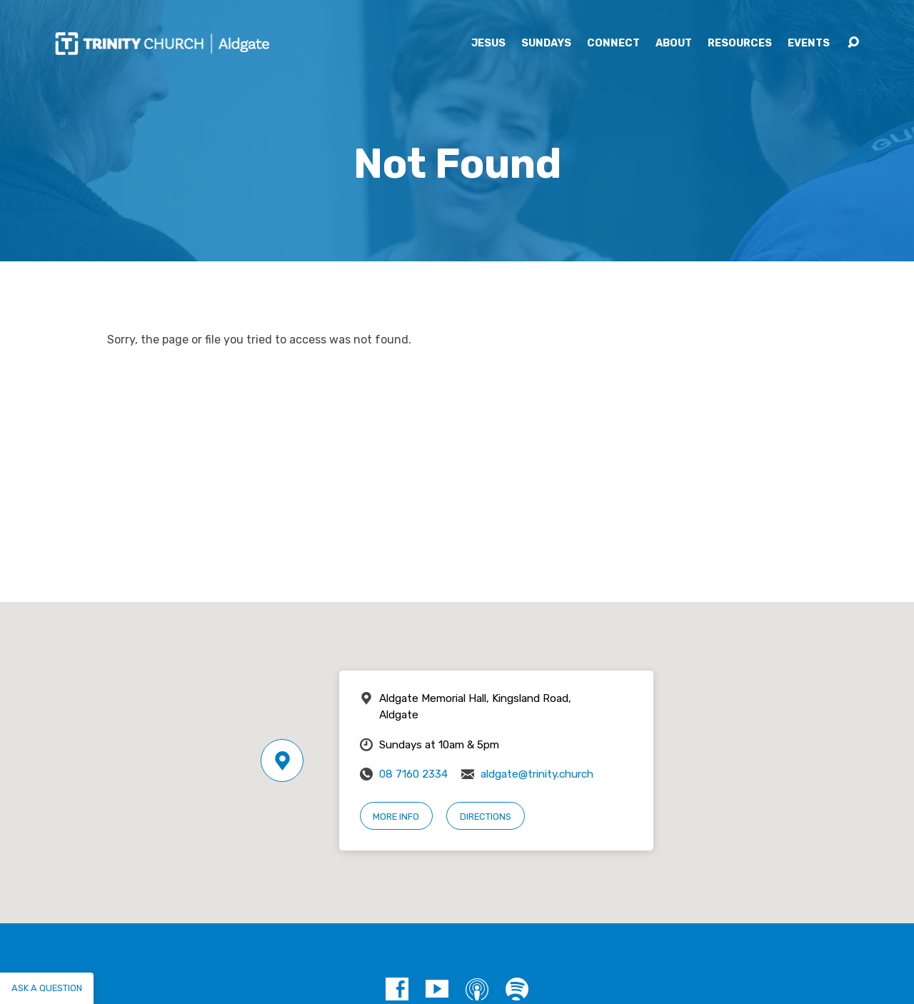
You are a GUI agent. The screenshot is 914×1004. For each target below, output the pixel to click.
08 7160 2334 (413, 774)
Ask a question (46, 988)
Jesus (488, 44)
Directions (485, 816)
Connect (613, 44)
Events (809, 44)
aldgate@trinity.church (537, 774)
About (674, 44)
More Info (396, 816)
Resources (740, 44)
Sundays (546, 44)
